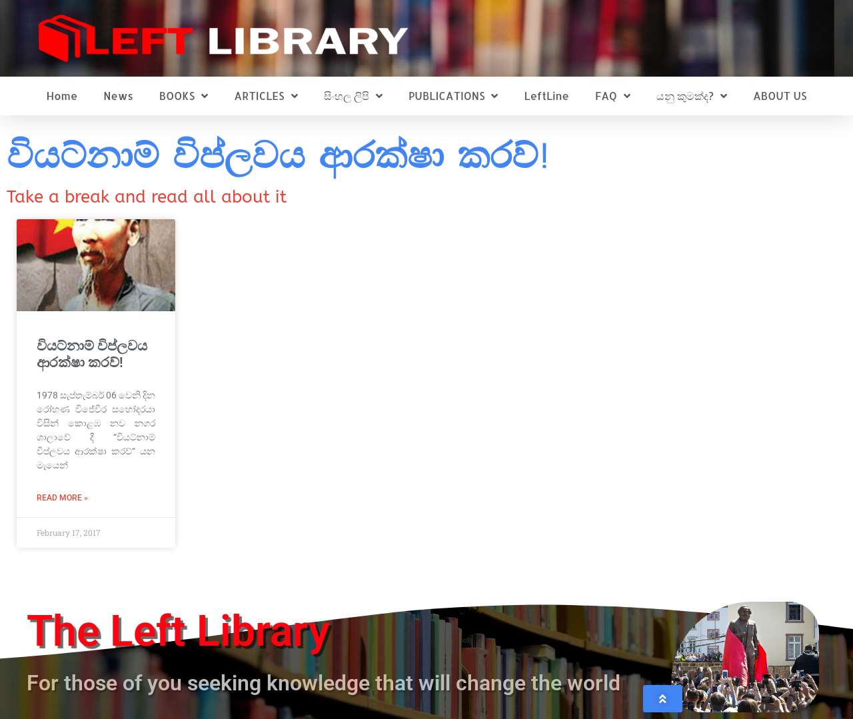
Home (62, 96)
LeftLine (546, 96)
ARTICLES (265, 96)
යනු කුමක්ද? (691, 96)
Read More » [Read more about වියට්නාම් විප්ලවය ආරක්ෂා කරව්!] (62, 497)
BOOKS (183, 96)
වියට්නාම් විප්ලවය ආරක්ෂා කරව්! (92, 354)
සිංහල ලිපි (353, 96)
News (118, 96)
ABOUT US (779, 96)
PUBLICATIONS (453, 96)
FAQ (612, 96)
